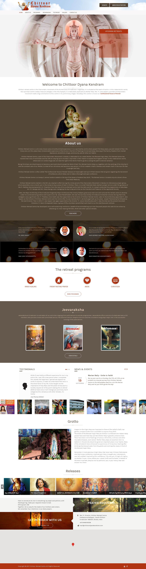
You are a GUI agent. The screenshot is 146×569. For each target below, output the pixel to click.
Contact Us (73, 12)
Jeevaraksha (47, 12)
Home (21, 12)
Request (101, 508)
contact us (45, 525)
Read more (73, 213)
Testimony (56, 12)
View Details (73, 356)
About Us (28, 12)
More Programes (73, 294)
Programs (36, 12)
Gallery (64, 12)
